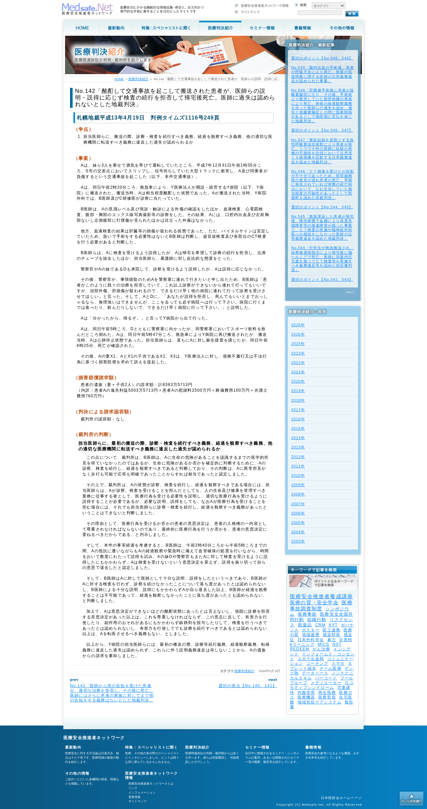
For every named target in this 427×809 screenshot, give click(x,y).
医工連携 (331, 630)
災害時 (345, 639)
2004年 (298, 532)
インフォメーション (141, 792)
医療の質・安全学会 (314, 602)
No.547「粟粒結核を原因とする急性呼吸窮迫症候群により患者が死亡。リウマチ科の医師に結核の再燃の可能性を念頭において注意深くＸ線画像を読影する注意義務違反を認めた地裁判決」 (322, 151)
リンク (132, 788)
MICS (323, 644)
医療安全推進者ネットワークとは (150, 783)
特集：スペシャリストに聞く (151, 747)
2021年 (298, 372)
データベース (315, 673)
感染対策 (331, 634)
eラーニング (302, 644)
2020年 (298, 381)
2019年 (298, 391)
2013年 (298, 447)
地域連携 (311, 634)
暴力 (331, 639)
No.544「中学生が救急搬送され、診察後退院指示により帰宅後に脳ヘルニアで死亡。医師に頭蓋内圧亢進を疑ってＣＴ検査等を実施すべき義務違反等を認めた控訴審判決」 (322, 259)
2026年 (298, 325)
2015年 (298, 428)
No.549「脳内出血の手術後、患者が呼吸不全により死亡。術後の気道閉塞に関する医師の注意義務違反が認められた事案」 (322, 74)
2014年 (298, 438)
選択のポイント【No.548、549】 (322, 58)
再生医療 (327, 692)
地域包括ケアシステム (320, 702)
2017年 (298, 410)
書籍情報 (313, 747)
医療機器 (306, 697)
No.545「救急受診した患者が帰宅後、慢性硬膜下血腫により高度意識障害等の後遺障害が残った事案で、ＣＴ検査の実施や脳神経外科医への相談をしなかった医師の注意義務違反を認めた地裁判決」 (322, 227)
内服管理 (306, 692)
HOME (119, 79)
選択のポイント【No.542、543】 (322, 279)
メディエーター (326, 682)
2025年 (298, 334)
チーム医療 (331, 668)
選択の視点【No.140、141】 (248, 685)
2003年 (298, 541)
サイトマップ (137, 801)
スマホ (338, 663)
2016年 (298, 419)
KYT (333, 625)
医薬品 (305, 624)
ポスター (311, 630)
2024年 (298, 344)
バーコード (326, 678)
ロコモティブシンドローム (322, 685)
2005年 (298, 523)
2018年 (298, 400)
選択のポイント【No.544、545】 (322, 207)
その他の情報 (77, 773)
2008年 (298, 494)
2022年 (298, 363)
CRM (320, 625)
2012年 (298, 457)
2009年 (298, 485)
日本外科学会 (311, 639)
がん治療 (321, 649)
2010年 (298, 475)
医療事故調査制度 (321, 605)
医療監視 (327, 697)
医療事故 (307, 614)
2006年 (298, 513)
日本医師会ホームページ (341, 798)
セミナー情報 (257, 747)
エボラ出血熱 (311, 658)
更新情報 (134, 797)
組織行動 (316, 619)
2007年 (298, 504)
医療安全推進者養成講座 (321, 596)
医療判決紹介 (245, 671)
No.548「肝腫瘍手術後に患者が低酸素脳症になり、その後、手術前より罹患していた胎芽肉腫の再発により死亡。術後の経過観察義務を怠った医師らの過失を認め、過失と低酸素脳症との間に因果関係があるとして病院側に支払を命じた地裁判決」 (322, 105)
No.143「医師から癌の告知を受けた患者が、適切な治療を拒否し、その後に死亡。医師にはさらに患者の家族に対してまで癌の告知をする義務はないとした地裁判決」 (112, 692)
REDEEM (300, 649)
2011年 (298, 466)
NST (337, 644)
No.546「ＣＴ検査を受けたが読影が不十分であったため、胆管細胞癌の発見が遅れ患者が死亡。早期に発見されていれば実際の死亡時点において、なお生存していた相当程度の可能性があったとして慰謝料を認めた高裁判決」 (322, 184)
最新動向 (73, 747)
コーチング (317, 663)
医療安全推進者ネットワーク (94, 737)
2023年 (298, 353)
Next (350, 292)
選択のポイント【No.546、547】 (322, 130)
